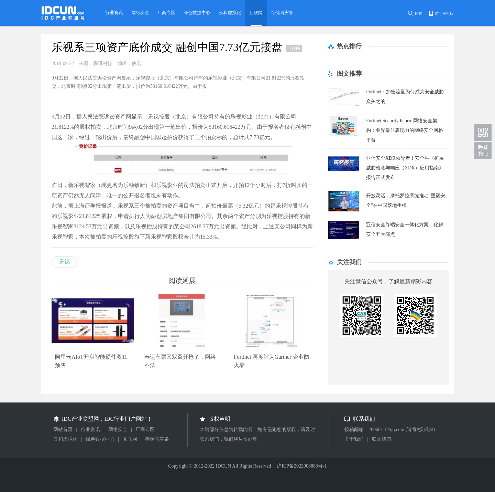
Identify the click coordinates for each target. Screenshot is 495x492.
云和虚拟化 (65, 439)
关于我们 (354, 439)
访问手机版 (444, 13)
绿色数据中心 (100, 439)
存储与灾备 (157, 439)
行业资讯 (90, 429)
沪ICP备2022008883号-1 (302, 466)
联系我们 (381, 439)
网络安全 (118, 429)
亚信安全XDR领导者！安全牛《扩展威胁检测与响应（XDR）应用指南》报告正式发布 (405, 168)
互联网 (130, 439)
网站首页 (63, 429)
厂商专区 (145, 429)
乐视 (64, 261)
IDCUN (223, 466)
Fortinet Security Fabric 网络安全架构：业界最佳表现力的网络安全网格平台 (404, 130)
